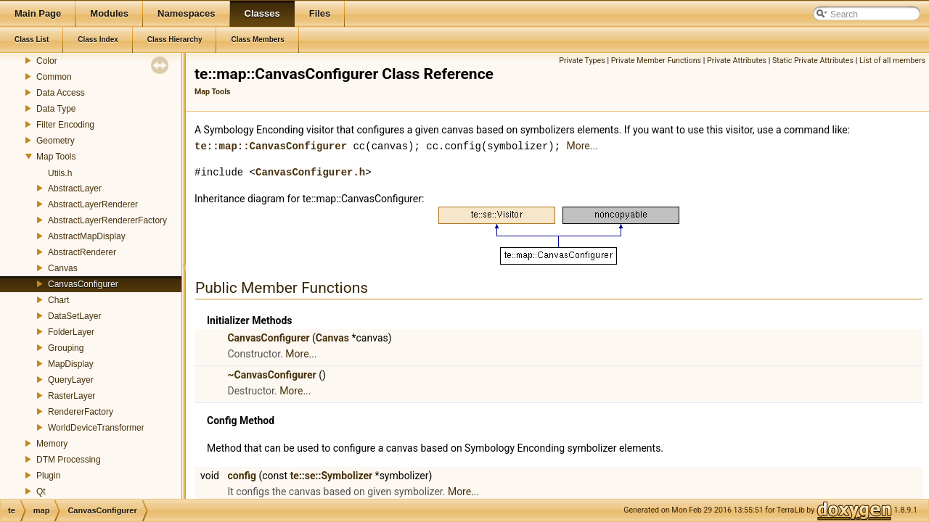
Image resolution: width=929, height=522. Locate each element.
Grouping (65, 348)
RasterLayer (71, 396)
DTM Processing (68, 460)
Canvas (63, 268)
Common (54, 77)
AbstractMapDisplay (87, 236)
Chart (58, 300)
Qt (41, 491)
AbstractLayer (75, 188)
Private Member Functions (656, 60)
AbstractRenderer (82, 252)
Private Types (582, 60)
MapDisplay (71, 364)
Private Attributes (736, 60)
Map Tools (55, 157)
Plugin (48, 476)
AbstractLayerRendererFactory (107, 220)
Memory (51, 444)
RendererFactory (80, 412)
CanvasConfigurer (83, 284)
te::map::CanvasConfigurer (271, 145)
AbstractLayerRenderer (93, 204)
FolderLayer (71, 332)
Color (46, 61)
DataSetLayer (74, 316)
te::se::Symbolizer (331, 475)
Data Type (55, 109)
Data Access (60, 93)
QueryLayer (71, 380)
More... (581, 146)
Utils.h (60, 173)
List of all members (892, 60)
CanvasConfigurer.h (310, 171)
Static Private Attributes (813, 60)
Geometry (55, 141)
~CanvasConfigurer (271, 374)
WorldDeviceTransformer (96, 428)
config (241, 475)
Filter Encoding (65, 125)
